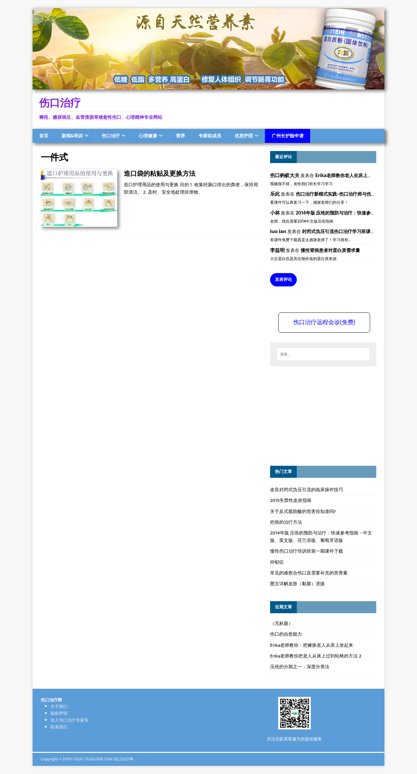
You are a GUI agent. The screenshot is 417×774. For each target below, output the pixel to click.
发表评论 (283, 279)
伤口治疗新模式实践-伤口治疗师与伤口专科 (340, 194)
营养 (180, 135)
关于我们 (58, 706)
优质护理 (244, 135)
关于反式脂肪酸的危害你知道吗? (303, 511)
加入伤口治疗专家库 (69, 720)
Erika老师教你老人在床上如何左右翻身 (355, 175)
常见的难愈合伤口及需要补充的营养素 (309, 572)
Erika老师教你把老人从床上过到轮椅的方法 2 (315, 655)
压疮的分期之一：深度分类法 (299, 666)
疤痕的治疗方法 (286, 522)
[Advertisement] (319, 415)
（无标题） (281, 623)
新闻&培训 (72, 135)
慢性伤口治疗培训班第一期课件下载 (306, 551)
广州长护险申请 (288, 135)
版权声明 (58, 713)
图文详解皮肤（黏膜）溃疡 (297, 583)
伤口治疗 (111, 135)
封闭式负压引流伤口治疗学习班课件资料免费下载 (352, 231)
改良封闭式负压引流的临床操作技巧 (306, 489)
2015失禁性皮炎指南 (290, 500)
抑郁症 (277, 562)
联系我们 (58, 727)
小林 (275, 213)
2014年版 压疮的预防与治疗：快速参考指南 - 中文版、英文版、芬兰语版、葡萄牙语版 (321, 536)
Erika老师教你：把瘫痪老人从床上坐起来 (311, 645)
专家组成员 (209, 135)
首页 (43, 135)
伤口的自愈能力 (286, 634)
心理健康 (148, 135)
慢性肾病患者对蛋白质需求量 (330, 250)
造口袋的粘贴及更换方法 (159, 173)
